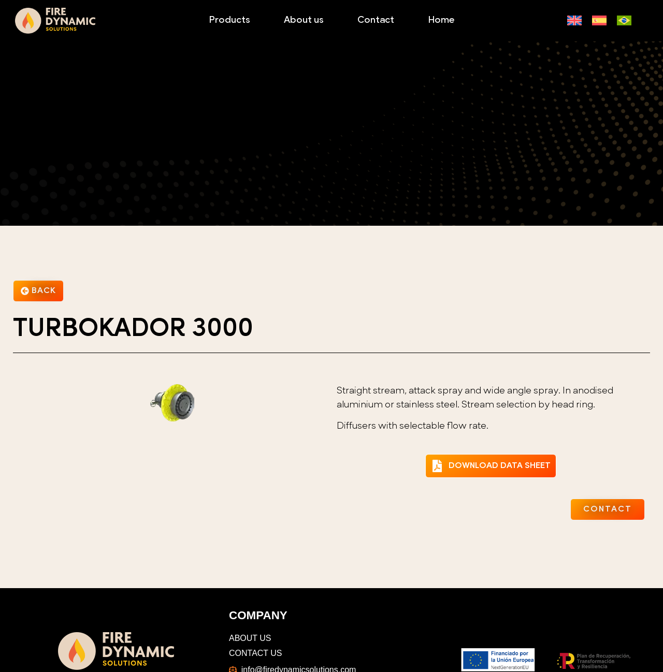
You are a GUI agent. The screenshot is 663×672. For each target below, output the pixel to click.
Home (441, 20)
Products (229, 20)
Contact (375, 20)
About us (304, 20)
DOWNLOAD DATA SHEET (500, 466)
